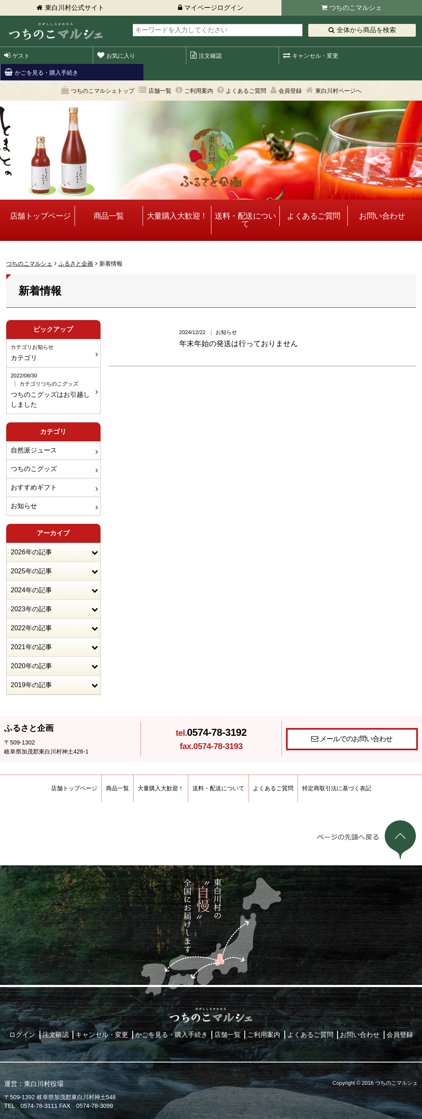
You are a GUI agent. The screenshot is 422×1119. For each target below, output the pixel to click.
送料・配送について (245, 220)
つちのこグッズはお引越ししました (52, 390)
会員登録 (290, 90)
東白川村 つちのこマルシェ (55, 31)
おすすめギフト (34, 487)
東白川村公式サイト (74, 7)
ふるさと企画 (76, 263)
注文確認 (210, 55)
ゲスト (21, 55)
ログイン (22, 1034)
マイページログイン (214, 7)
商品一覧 (109, 216)
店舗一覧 (159, 90)
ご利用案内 (198, 90)
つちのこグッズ (34, 468)
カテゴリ (52, 352)
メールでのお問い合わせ (356, 739)
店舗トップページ (40, 216)
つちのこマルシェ (355, 7)
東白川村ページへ (338, 90)
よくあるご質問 (246, 90)
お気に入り (120, 55)
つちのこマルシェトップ (102, 90)
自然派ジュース (34, 450)
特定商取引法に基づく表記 (336, 788)
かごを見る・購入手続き (46, 72)
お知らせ (24, 505)
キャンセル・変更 (315, 55)
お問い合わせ (382, 216)
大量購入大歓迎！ (177, 216)
